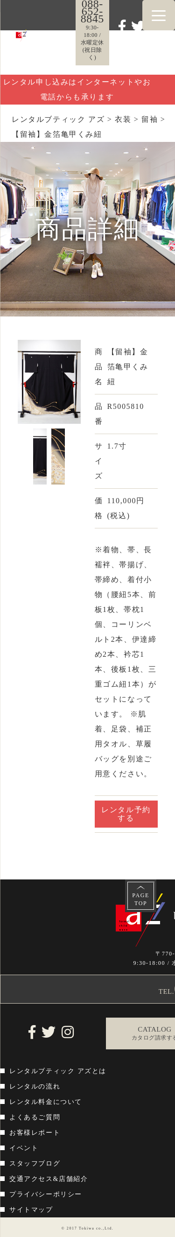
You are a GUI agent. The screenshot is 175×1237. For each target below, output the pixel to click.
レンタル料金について (45, 1101)
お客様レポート (34, 1132)
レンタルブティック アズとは (57, 1071)
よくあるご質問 (34, 1117)
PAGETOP (140, 899)
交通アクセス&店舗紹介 (48, 1178)
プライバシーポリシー (45, 1194)
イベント (23, 1148)
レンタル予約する (126, 814)
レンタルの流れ (34, 1086)
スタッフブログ (34, 1163)
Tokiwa (86, 1228)
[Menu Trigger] (158, 15)
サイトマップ (31, 1209)
